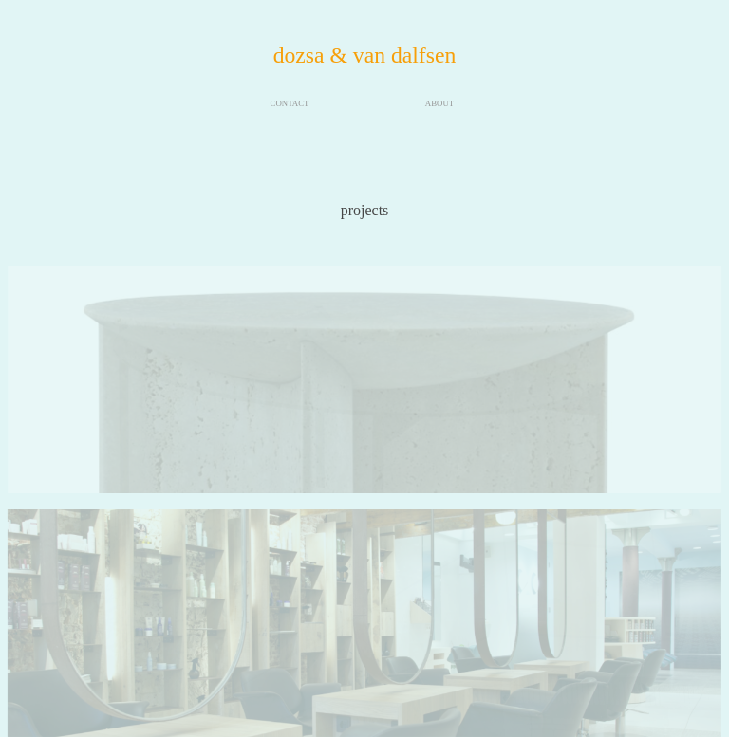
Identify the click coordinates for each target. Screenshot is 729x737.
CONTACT (290, 103)
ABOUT (439, 103)
